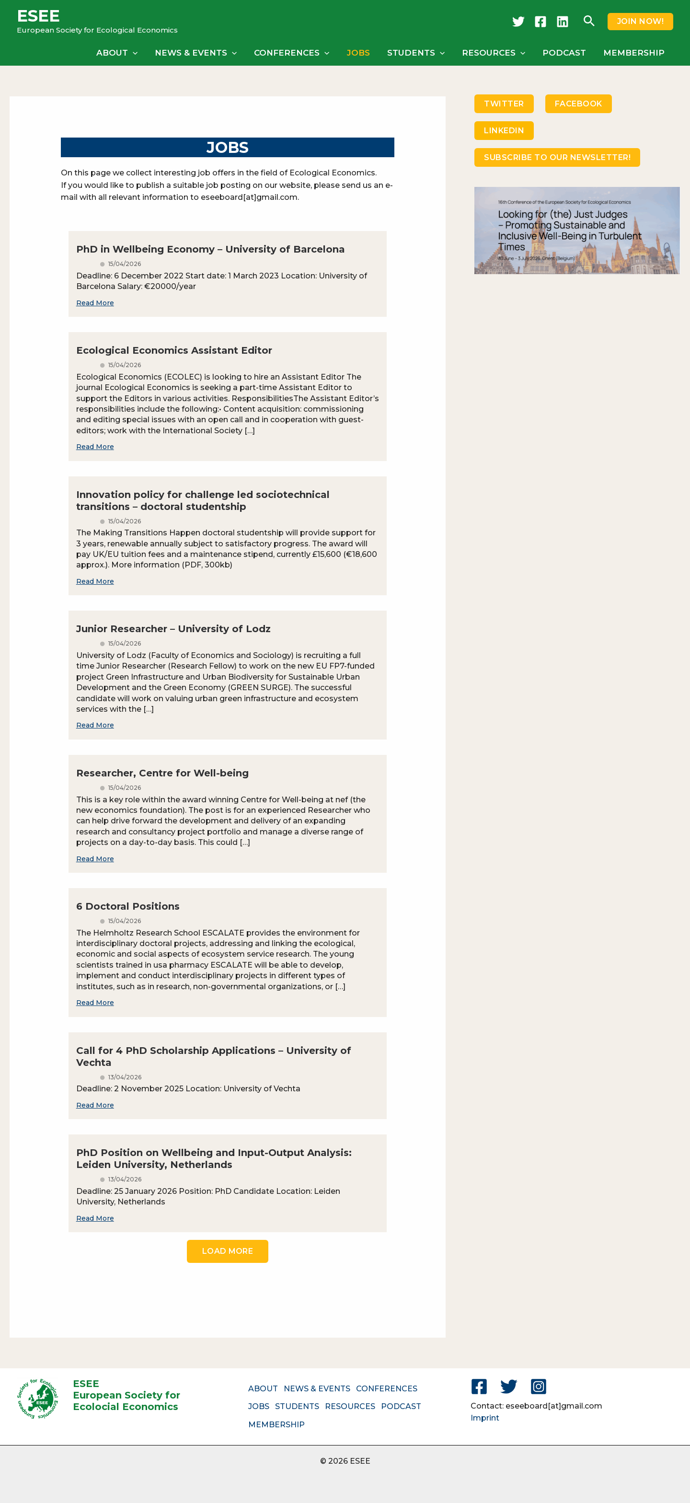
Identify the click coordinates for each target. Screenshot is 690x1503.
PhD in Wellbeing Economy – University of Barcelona (210, 249)
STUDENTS (419, 53)
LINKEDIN (504, 130)
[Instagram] (538, 1386)
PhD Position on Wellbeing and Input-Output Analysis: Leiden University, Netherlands (214, 1158)
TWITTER (504, 103)
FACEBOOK (578, 103)
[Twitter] (518, 21)
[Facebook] (540, 21)
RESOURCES (496, 53)
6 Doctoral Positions (128, 906)
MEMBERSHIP (634, 53)
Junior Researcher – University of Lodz (173, 629)
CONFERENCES (296, 53)
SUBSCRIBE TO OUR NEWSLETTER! (557, 157)
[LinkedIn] (562, 21)
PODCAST (565, 53)
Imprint (485, 1417)
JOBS (362, 53)
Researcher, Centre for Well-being (162, 773)
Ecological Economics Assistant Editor (174, 350)
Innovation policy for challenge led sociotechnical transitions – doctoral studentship (203, 500)
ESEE (38, 16)
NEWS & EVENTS (202, 53)
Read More (95, 303)
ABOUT (124, 53)
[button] (589, 21)
